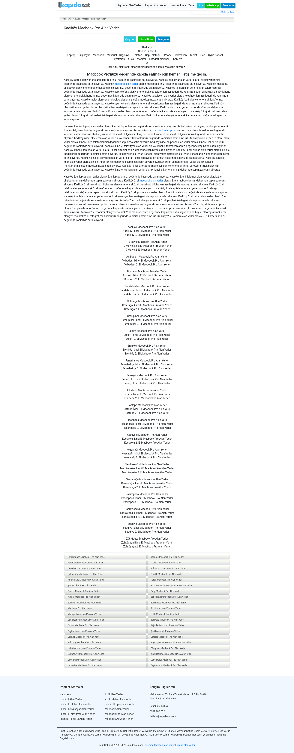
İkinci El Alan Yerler (71, 699)
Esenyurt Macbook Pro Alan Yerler (85, 602)
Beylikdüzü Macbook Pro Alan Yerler (169, 602)
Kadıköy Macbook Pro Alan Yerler (90, 19)
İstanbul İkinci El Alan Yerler (76, 718)
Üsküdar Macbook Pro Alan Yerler (84, 648)
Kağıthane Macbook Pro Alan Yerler (85, 562)
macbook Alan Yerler (183, 5)
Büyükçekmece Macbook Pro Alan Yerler (171, 642)
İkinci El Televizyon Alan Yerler (77, 713)
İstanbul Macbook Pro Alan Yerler (167, 557)
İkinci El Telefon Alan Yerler (75, 704)
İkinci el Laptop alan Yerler (120, 704)
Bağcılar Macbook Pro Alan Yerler (167, 625)
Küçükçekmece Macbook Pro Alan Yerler (171, 654)
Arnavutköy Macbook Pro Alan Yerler (86, 579)
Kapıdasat (66, 694)
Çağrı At (130, 39)
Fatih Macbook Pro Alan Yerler (166, 614)
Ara (201, 5)
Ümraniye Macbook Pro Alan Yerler (85, 665)
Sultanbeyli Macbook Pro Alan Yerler (86, 654)
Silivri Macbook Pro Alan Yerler (166, 608)
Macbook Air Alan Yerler (119, 718)
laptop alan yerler (185, 745)
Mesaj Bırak (146, 39)
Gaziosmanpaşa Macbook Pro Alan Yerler (171, 585)
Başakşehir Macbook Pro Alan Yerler (86, 619)
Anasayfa (67, 19)
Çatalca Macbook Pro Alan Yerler (167, 637)
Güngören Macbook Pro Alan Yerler (168, 648)
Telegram (228, 5)
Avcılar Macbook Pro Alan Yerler (84, 597)
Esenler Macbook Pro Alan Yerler (84, 637)
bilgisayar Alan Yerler (129, 5)
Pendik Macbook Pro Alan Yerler (167, 574)
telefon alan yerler (165, 745)
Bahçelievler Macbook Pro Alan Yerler (169, 597)
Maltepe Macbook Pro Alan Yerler (84, 614)
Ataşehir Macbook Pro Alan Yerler (84, 568)
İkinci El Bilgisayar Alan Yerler (77, 709)
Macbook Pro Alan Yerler (80, 608)
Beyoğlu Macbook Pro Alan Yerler (84, 659)
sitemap (149, 745)
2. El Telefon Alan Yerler (118, 699)
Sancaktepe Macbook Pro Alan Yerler (169, 659)
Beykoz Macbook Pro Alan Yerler (84, 631)
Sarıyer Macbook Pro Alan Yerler (84, 591)
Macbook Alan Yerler (117, 709)
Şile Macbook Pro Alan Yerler (82, 585)
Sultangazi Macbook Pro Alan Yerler (168, 568)
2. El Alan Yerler (114, 694)
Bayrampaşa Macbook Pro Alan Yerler (86, 557)
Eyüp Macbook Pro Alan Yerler (166, 591)
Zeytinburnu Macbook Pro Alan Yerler (169, 665)
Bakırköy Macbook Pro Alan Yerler (84, 642)
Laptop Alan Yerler (155, 5)
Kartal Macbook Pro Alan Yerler (166, 579)
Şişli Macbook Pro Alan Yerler (165, 631)
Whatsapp (213, 5)
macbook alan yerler (126, 83)
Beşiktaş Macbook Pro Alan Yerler (167, 619)
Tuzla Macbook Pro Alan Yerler (166, 562)
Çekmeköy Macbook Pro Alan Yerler (85, 574)
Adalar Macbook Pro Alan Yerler (83, 625)
